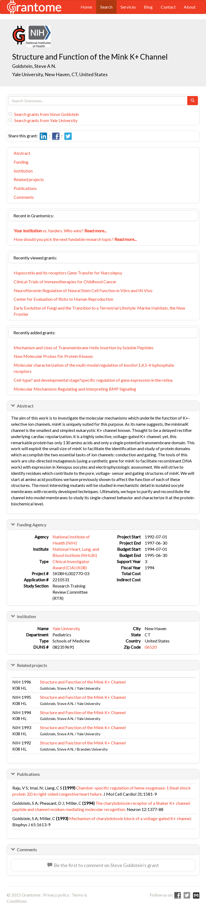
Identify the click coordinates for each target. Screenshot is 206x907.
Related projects (29, 179)
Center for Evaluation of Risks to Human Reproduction (63, 299)
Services (128, 6)
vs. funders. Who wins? (60, 230)
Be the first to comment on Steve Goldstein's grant (103, 865)
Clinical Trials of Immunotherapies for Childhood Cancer (65, 281)
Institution (23, 170)
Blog (148, 6)
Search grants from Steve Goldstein (43, 114)
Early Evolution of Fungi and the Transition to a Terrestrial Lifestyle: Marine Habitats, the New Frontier (99, 311)
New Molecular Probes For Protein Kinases (53, 356)
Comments (24, 197)
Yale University (66, 628)
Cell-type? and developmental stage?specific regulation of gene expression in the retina (93, 380)
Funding (21, 161)
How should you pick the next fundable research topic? (75, 239)
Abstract (22, 153)
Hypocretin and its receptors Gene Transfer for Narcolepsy (68, 272)
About (190, 6)
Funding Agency (31, 524)
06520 (151, 646)
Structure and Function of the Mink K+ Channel (83, 681)
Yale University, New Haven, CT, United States (60, 74)
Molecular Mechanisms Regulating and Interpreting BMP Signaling (75, 388)
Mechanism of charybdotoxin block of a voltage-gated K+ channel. (130, 818)
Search (106, 6)
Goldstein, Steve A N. (34, 66)
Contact (168, 6)
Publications (25, 188)
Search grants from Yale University (42, 120)
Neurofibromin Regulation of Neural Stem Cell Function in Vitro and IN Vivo (83, 290)
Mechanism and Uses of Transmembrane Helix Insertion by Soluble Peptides (83, 347)
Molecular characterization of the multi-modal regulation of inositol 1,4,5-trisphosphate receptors (94, 368)
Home (86, 6)
